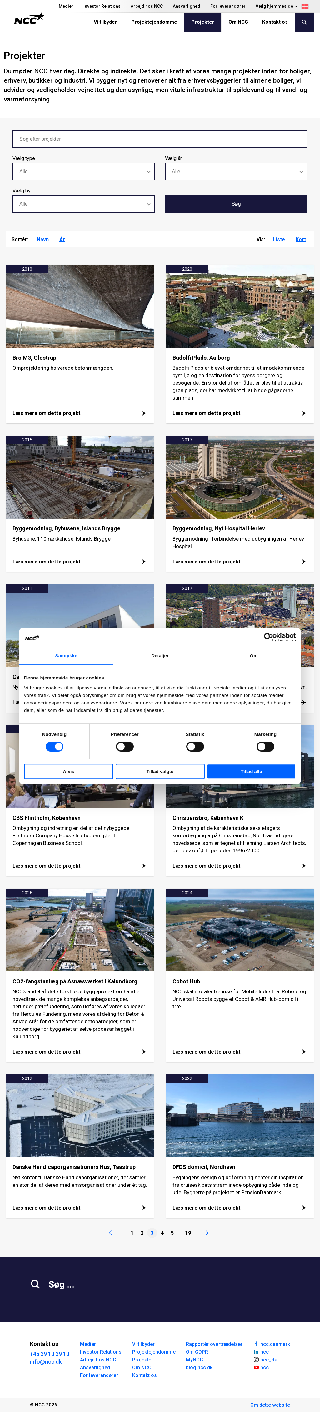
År (62, 239)
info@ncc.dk (46, 1361)
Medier (66, 6)
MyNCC (194, 1360)
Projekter (202, 22)
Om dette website (270, 1405)
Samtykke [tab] (66, 655)
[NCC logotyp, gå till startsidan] (29, 18)
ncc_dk (265, 1359)
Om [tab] (254, 655)
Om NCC (238, 22)
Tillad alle (251, 771)
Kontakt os (275, 22)
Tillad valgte (160, 771)
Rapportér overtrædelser (214, 1344)
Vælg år (173, 158)
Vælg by (21, 191)
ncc (261, 1351)
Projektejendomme (154, 22)
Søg (236, 204)
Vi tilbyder (105, 22)
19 (188, 1233)
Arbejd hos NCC (147, 6)
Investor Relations (102, 6)
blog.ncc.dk (199, 1368)
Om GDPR (197, 1352)
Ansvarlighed (186, 6)
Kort (301, 239)
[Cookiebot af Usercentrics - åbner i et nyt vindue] (268, 637)
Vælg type (23, 158)
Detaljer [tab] (160, 655)
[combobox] (83, 171)
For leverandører (228, 6)
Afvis (68, 771)
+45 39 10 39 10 (49, 1354)
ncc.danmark (271, 1343)
